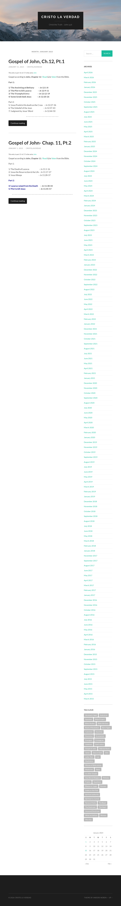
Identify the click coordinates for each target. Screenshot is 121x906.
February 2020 (90, 432)
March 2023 (89, 255)
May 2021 (88, 363)
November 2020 (90, 388)
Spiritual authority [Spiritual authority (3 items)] (92, 794)
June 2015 (88, 684)
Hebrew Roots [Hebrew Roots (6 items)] (104, 749)
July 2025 (88, 117)
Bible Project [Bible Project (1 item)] (100, 719)
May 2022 (88, 304)
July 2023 (88, 235)
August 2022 (89, 289)
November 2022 (90, 274)
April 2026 (88, 72)
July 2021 (88, 353)
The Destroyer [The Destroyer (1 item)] (90, 807)
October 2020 (89, 393)
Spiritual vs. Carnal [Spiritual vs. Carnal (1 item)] (92, 799)
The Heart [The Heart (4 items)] (102, 807)
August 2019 (89, 462)
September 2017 (90, 560)
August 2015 (89, 674)
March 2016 (89, 639)
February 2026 (90, 82)
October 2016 (89, 610)
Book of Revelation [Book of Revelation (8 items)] (92, 728)
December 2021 (90, 329)
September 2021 (90, 344)
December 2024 (90, 151)
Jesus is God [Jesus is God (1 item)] (97, 753)
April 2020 (88, 422)
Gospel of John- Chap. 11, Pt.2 (40, 143)
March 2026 (89, 77)
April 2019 (88, 482)
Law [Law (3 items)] (97, 757)
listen (53, 77)
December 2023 (90, 210)
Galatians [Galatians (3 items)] (88, 744)
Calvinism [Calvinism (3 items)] (89, 732)
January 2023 (89, 265)
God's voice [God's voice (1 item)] (99, 744)
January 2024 (89, 205)
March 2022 (89, 314)
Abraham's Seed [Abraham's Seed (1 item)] (91, 715)
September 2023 (90, 225)
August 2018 (89, 521)
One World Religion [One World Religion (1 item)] (92, 778)
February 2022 (90, 319)
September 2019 (90, 457)
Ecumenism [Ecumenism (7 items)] (100, 736)
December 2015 (90, 654)
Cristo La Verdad (60, 17)
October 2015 (89, 664)
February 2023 (90, 260)
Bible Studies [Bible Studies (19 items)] (90, 723)
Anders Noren (100, 898)
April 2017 (88, 580)
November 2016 (90, 605)
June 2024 (88, 181)
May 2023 (88, 245)
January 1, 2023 (16, 148)
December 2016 (90, 600)
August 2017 (89, 565)
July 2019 (88, 467)
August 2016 (89, 615)
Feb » (110, 864)
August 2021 (89, 348)
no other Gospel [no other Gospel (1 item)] (91, 774)
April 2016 (88, 634)
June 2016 (88, 625)
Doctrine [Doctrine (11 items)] (99, 732)
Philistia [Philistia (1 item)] (106, 778)
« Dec (87, 864)
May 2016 (88, 630)
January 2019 (89, 496)
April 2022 (88, 309)
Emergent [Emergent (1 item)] (88, 740)
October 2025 (89, 102)
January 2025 (89, 146)
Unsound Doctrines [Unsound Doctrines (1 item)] (92, 811)
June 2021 (88, 358)
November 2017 (90, 556)
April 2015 (88, 694)
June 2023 (88, 240)
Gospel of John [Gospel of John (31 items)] (90, 749)
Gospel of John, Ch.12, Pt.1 (37, 61)
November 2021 (90, 334)
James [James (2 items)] (87, 753)
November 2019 (90, 447)
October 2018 (89, 511)
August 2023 (89, 230)
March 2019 (89, 487)
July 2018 (88, 526)
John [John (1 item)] (106, 753)
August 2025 (89, 112)
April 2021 (88, 368)
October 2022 (89, 279)
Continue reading (18, 123)
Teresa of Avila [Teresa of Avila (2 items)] (90, 803)
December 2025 (90, 92)
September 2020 (90, 398)
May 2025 (88, 126)
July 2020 (88, 408)
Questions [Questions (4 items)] (97, 782)
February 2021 (90, 373)
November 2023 (90, 215)
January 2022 (89, 324)
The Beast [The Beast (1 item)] (102, 803)
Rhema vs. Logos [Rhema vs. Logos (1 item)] (91, 786)
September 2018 (90, 516)
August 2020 (89, 403)
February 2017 (90, 590)
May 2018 (88, 536)
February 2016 (90, 644)
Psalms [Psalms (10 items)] (87, 782)
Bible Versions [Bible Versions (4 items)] (103, 723)
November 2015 (90, 659)
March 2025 (89, 136)
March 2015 (89, 699)
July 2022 (88, 294)
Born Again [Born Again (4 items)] (106, 728)
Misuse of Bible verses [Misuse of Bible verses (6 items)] (93, 765)
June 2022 (88, 299)
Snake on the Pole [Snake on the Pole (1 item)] (91, 790)
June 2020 (88, 413)
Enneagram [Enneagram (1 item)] (99, 740)
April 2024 (88, 191)
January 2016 (89, 649)
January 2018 (89, 551)
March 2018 (89, 541)
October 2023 (89, 220)
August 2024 (89, 171)
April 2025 (88, 131)
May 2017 (88, 575)
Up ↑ (110, 898)
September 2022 (90, 284)
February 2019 (90, 491)
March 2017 (89, 585)
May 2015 (88, 689)
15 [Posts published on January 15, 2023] (86, 850)
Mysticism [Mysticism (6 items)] (89, 769)
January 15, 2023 (16, 67)
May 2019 (88, 477)
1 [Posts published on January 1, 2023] (85, 842)
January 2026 (89, 87)
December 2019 (90, 442)
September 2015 (90, 669)
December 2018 (90, 501)
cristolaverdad (34, 67)
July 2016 (88, 620)
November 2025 (90, 97)
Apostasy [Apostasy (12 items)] (88, 719)
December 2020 (90, 383)
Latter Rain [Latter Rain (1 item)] (89, 757)
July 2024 (88, 176)
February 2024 (90, 200)
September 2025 (90, 107)
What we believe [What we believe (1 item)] (91, 815)
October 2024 (89, 161)
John (35, 73)
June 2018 (88, 531)
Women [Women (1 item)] (103, 815)
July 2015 (88, 679)
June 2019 (88, 472)
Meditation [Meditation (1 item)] (89, 761)
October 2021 (89, 339)
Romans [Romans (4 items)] (103, 786)
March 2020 (89, 427)
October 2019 (89, 452)
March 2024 (89, 196)
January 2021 (89, 378)
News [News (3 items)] (98, 769)
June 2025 (88, 122)
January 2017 (89, 595)
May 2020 (88, 417)
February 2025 (90, 141)
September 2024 (90, 166)
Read (44, 77)
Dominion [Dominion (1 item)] (89, 736)
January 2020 (89, 437)
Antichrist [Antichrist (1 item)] (103, 715)
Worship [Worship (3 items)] (88, 820)
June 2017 (88, 570)
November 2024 (90, 156)
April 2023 (88, 250)
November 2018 (90, 506)
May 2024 (88, 186)
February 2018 (90, 546)
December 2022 (90, 270)
